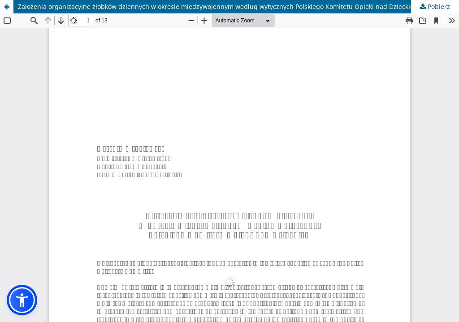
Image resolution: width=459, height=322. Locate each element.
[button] (22, 300)
